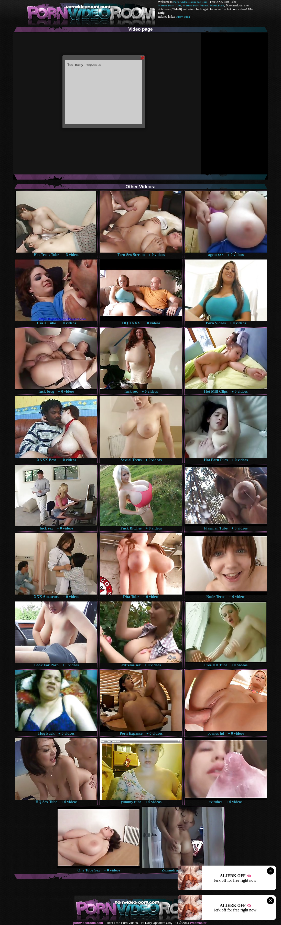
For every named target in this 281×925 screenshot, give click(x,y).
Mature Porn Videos (196, 5)
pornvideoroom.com (88, 923)
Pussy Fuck (183, 16)
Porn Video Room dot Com (190, 1)
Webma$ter (198, 923)
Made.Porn (217, 5)
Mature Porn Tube (169, 5)
